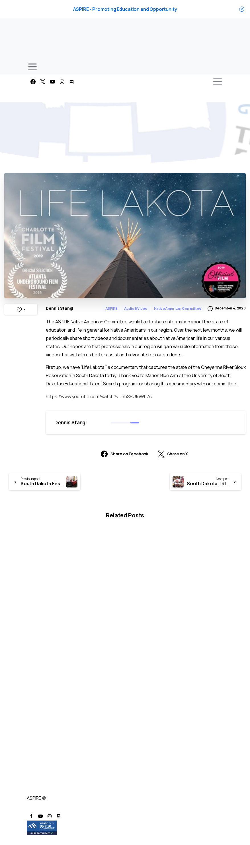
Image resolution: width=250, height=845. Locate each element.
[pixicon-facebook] (31, 816)
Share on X (173, 454)
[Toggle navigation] (32, 67)
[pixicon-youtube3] (40, 816)
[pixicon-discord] (58, 816)
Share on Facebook (124, 454)
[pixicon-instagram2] (49, 816)
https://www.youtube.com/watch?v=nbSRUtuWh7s (98, 396)
